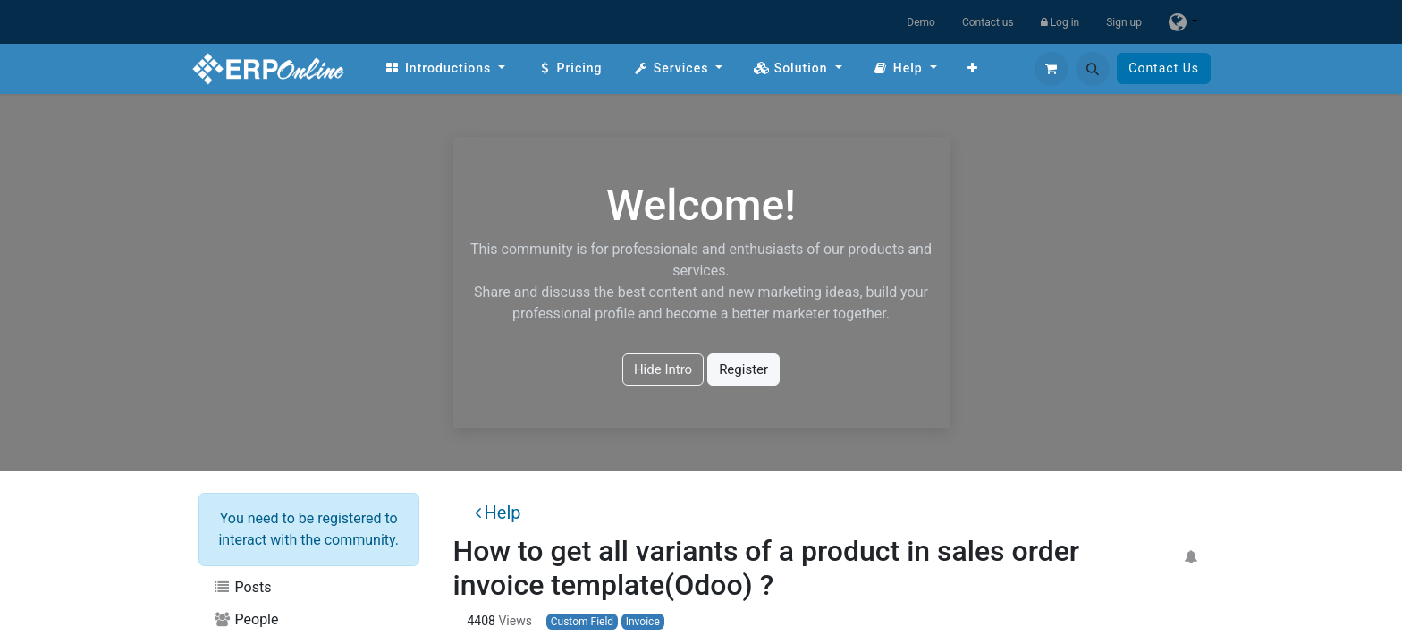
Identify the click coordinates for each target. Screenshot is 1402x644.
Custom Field (582, 621)
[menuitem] (444, 68)
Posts (242, 587)
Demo (921, 22)
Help (498, 512)
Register (743, 369)
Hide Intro (663, 369)
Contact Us (1163, 68)
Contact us (988, 22)
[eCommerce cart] (1051, 69)
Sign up (1124, 22)
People (246, 619)
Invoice (643, 621)
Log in (1060, 22)
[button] (1093, 69)
